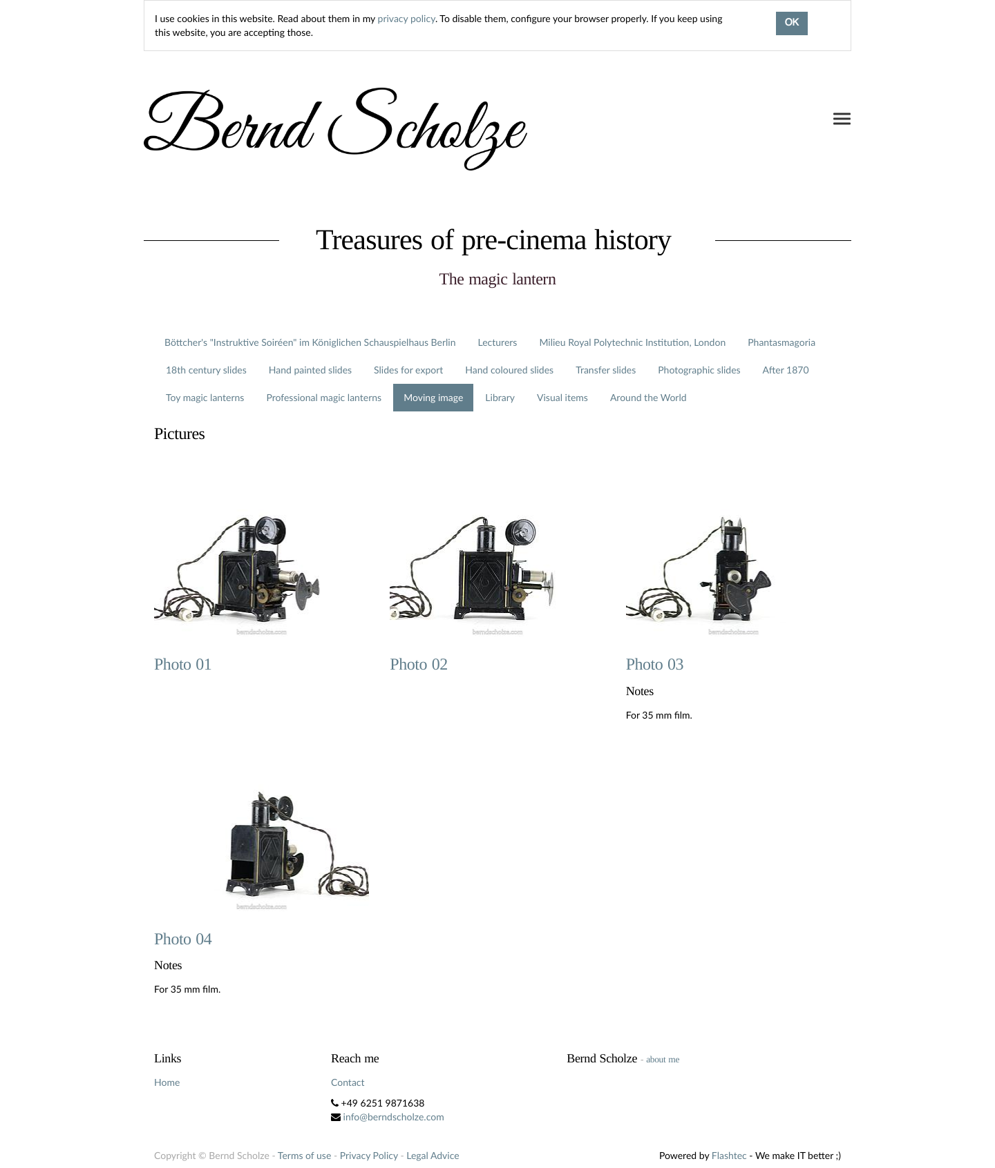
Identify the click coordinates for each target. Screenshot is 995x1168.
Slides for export (408, 370)
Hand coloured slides (509, 370)
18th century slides (206, 370)
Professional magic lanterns (323, 397)
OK (792, 23)
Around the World (648, 397)
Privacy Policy (369, 1155)
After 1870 (786, 370)
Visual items (562, 397)
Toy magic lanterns (205, 397)
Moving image (433, 397)
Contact (348, 1082)
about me (662, 1059)
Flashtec (729, 1155)
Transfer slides (606, 370)
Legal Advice (432, 1155)
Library (500, 397)
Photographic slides (699, 370)
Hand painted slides (310, 370)
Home (167, 1082)
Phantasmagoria (781, 342)
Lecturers (498, 342)
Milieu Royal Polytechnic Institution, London (632, 342)
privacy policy (406, 18)
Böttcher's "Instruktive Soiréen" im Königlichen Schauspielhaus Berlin (310, 342)
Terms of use (304, 1155)
